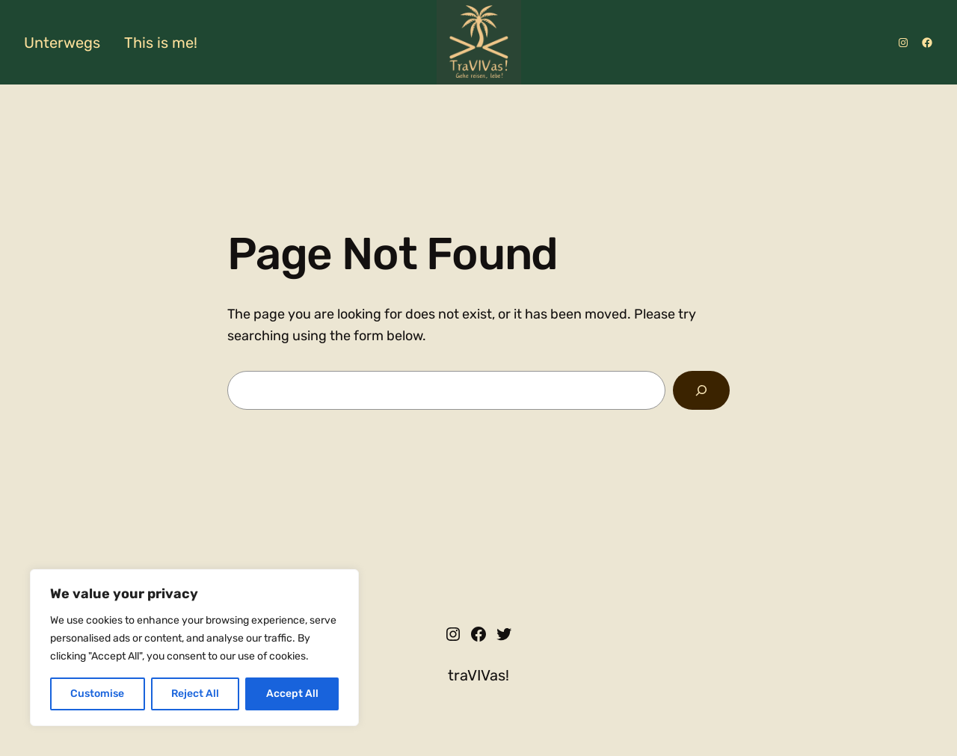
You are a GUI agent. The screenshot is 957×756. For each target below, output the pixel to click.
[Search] (701, 390)
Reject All (195, 693)
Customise (97, 693)
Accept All (292, 693)
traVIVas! (478, 675)
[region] (194, 647)
